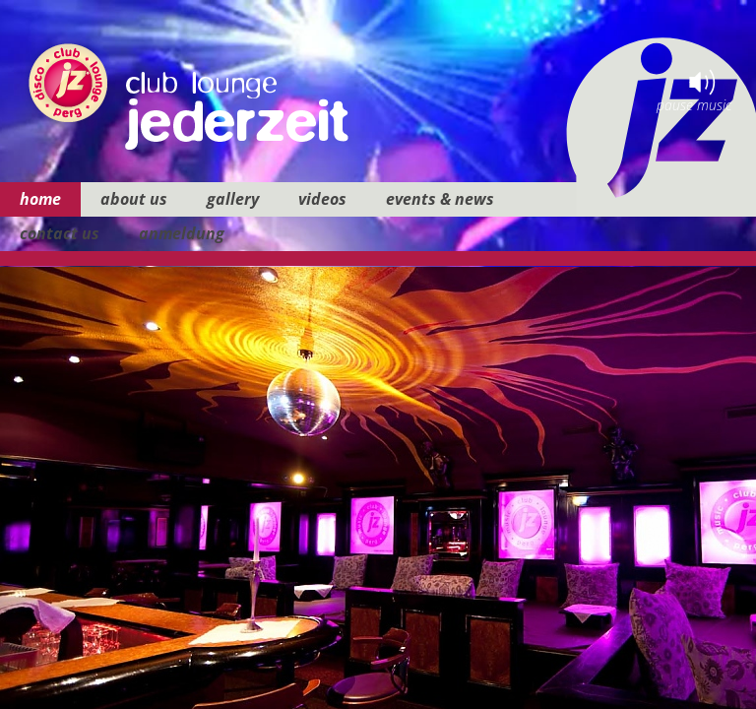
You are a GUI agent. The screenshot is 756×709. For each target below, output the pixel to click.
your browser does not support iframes (378, 354)
